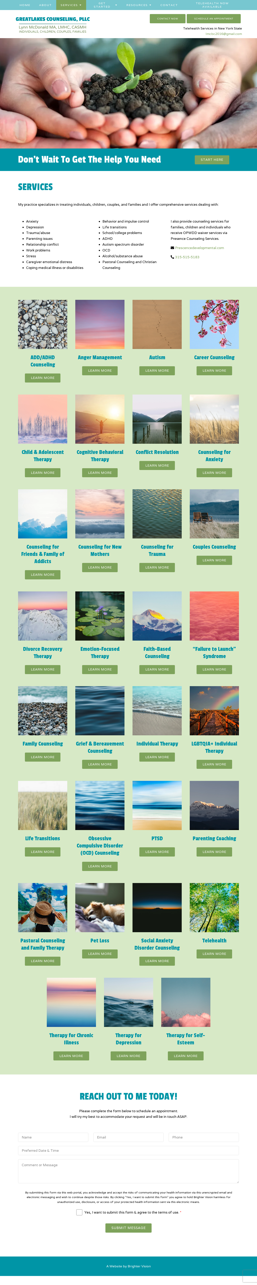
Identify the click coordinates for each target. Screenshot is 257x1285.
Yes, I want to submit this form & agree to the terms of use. (132, 1220)
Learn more (43, 379)
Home (24, 5)
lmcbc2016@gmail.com (224, 34)
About (45, 5)
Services (69, 5)
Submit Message (128, 1236)
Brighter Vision (139, 1275)
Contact (169, 5)
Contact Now (167, 18)
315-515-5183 (187, 257)
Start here (212, 160)
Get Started (102, 4)
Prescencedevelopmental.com (199, 248)
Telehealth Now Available (212, 4)
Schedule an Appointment (213, 18)
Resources (137, 5)
